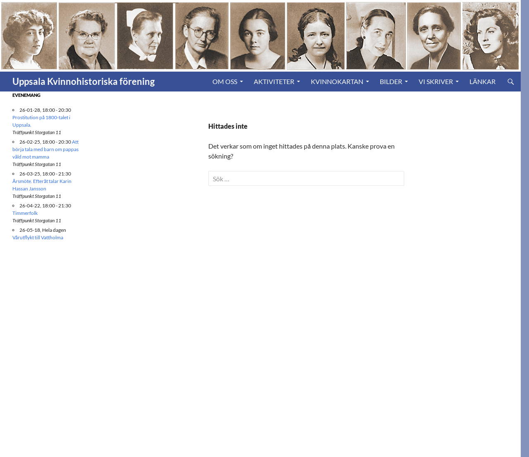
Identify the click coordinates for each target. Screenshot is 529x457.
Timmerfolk (25, 213)
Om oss (224, 81)
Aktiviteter (274, 81)
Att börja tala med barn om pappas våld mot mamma (45, 149)
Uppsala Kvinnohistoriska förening (83, 81)
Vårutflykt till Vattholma (37, 237)
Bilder (391, 81)
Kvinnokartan (337, 81)
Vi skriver (436, 81)
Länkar (482, 81)
